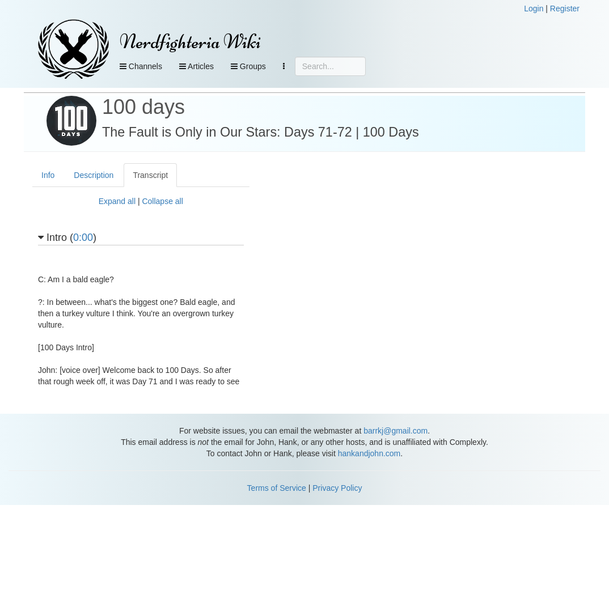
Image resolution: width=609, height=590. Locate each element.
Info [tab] (47, 175)
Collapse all (162, 201)
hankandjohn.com (369, 453)
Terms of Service (276, 488)
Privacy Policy (337, 488)
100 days (143, 106)
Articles (196, 66)
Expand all (117, 201)
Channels (141, 66)
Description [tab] (93, 175)
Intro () (67, 237)
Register (565, 8)
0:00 (83, 237)
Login (533, 8)
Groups (248, 66)
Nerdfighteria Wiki (190, 41)
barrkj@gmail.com (395, 430)
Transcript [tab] (150, 175)
